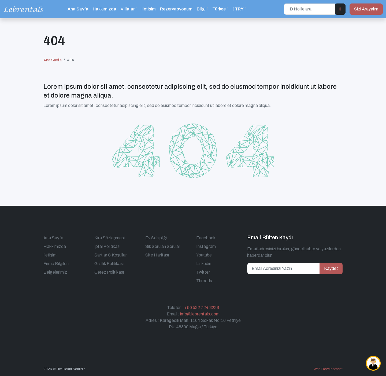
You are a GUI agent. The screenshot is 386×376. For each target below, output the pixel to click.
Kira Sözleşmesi (109, 238)
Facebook (206, 238)
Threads (204, 280)
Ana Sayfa (78, 9)
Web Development (328, 369)
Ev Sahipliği (156, 238)
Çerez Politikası (109, 272)
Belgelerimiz (55, 272)
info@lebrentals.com (200, 314)
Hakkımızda (104, 9)
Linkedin (203, 263)
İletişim (149, 9)
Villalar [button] (128, 9)
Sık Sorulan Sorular (162, 246)
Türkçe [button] (219, 9)
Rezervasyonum (176, 9)
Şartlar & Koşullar (110, 255)
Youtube (204, 255)
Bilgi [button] (201, 9)
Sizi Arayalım (366, 9)
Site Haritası (157, 255)
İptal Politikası (107, 246)
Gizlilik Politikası (109, 263)
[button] (239, 9)
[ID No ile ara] (309, 9)
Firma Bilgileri (56, 263)
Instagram (206, 246)
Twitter (203, 272)
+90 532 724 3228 (201, 307)
